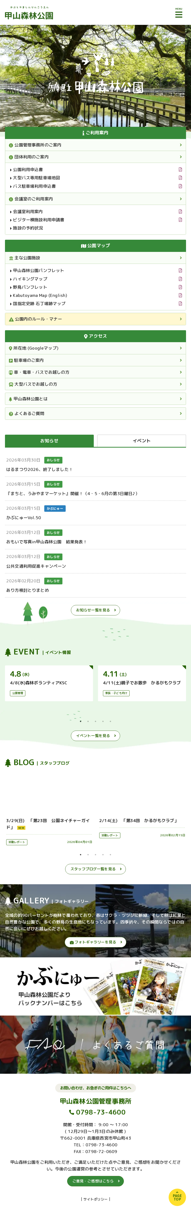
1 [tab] (80, 721)
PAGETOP (177, 1197)
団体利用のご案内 (29, 157)
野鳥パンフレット (28, 287)
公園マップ (95, 245)
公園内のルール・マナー (35, 319)
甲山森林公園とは (28, 399)
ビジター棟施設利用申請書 (37, 220)
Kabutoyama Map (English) (38, 295)
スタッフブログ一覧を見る (93, 869)
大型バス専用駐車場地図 (35, 178)
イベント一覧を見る (93, 735)
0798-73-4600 (101, 1112)
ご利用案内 (95, 133)
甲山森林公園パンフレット (37, 270)
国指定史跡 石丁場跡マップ (38, 303)
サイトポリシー (95, 1199)
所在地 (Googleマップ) (33, 348)
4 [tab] (102, 721)
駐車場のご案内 (26, 360)
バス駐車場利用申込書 (33, 186)
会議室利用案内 (26, 211)
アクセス (95, 336)
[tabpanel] (49, 683)
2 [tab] (88, 721)
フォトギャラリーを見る (93, 942)
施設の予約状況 (26, 228)
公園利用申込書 (26, 169)
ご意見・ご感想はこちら (93, 1181)
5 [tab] (110, 721)
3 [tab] (95, 721)
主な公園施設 (24, 258)
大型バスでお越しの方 (33, 384)
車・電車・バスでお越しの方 (39, 372)
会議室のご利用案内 (31, 199)
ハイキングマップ (28, 279)
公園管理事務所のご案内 (35, 145)
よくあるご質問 (27, 413)
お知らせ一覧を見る (93, 610)
